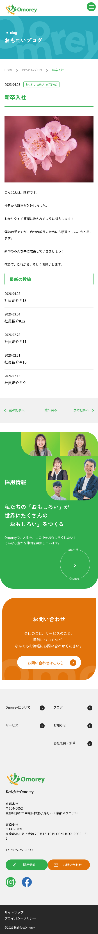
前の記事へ (17, 410)
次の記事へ (81, 410)
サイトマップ (14, 912)
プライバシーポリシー (20, 918)
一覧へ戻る (49, 410)
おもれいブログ (32, 70)
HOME (9, 70)
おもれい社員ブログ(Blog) (41, 84)
